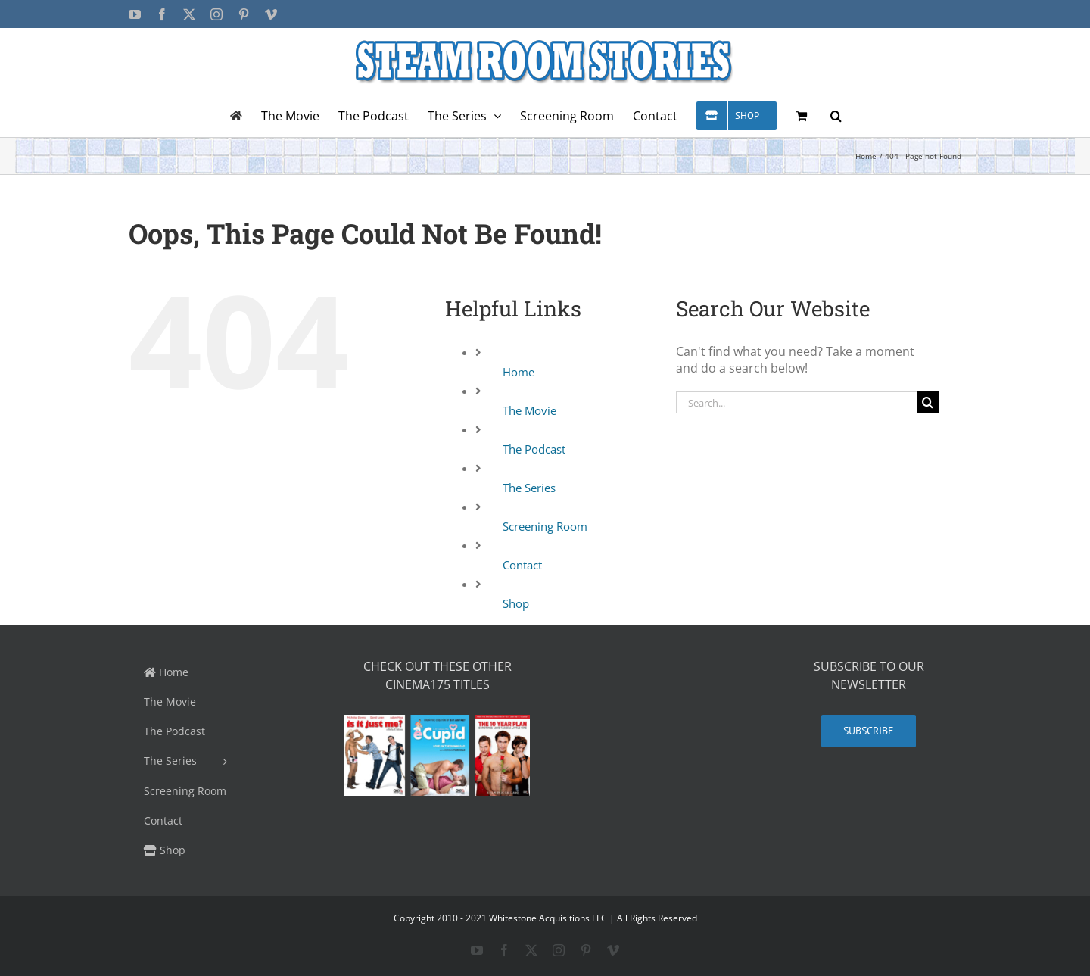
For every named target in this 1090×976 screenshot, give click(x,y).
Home (518, 371)
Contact (522, 564)
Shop (516, 603)
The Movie (529, 410)
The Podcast (534, 449)
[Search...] (796, 402)
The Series (529, 487)
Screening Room (545, 526)
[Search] (928, 402)
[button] (836, 115)
